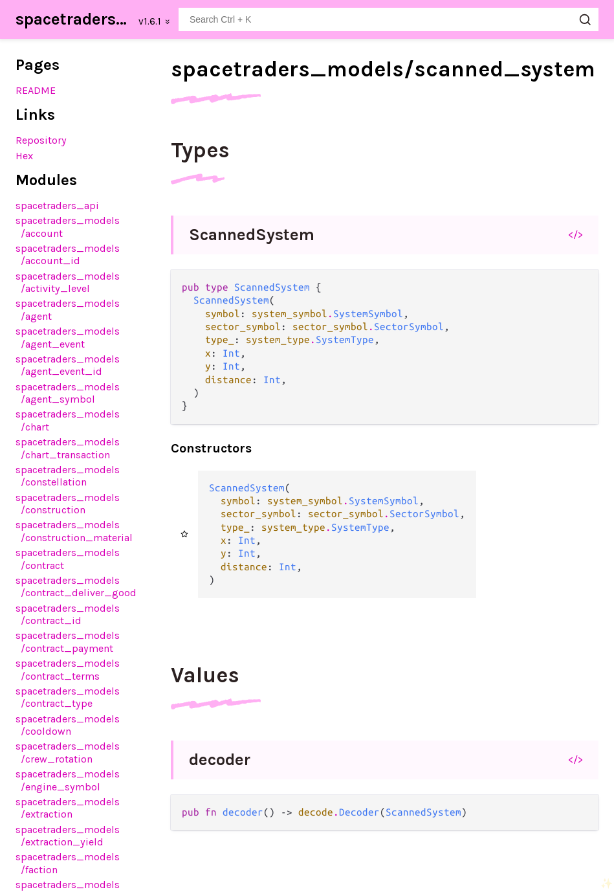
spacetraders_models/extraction (68, 808)
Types (200, 150)
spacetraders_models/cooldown (68, 725)
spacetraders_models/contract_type (68, 697)
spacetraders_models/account (68, 226)
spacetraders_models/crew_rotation (68, 752)
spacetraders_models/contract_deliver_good (76, 586)
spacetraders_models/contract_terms (68, 669)
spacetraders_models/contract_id (68, 614)
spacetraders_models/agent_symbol (68, 393)
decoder (219, 759)
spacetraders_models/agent (68, 309)
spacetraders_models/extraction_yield (68, 835)
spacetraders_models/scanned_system (383, 69)
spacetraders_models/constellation (68, 475)
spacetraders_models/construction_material (74, 530)
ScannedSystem (251, 234)
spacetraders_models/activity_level (68, 282)
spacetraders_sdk (73, 19)
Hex (24, 156)
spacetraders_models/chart (68, 420)
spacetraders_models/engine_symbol (68, 780)
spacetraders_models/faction (68, 863)
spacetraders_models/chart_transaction (68, 448)
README (36, 90)
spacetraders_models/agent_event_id (68, 365)
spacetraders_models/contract (68, 558)
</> (575, 234)
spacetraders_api (57, 205)
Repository (41, 140)
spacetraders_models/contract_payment (68, 641)
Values (205, 675)
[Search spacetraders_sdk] (388, 19)
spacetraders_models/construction (68, 503)
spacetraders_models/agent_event (68, 337)
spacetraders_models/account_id (68, 254)
